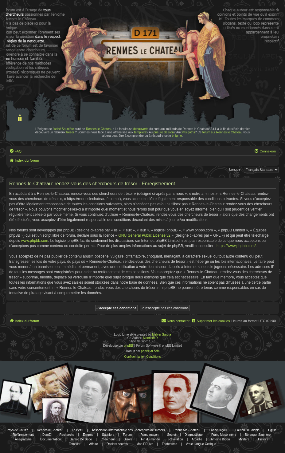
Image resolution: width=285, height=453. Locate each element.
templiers (140, 132)
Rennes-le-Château (187, 430)
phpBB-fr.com (150, 351)
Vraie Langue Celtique (201, 444)
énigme (177, 135)
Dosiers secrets (117, 444)
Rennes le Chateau (99, 129)
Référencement (23, 434)
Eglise (272, 430)
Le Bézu (77, 430)
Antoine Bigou (220, 439)
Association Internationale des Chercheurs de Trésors (128, 430)
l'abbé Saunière (63, 129)
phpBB (128, 345)
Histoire (263, 439)
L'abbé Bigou (218, 430)
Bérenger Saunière (258, 434)
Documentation (50, 439)
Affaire (93, 444)
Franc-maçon (149, 434)
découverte (140, 129)
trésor (70, 132)
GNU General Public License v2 (144, 235)
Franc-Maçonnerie (223, 434)
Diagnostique (193, 434)
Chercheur (107, 439)
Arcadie (197, 439)
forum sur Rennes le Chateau (222, 132)
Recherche (66, 434)
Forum (127, 434)
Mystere (244, 439)
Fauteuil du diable (247, 430)
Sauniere (108, 434)
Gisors (127, 439)
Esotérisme (169, 444)
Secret (171, 434)
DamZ (46, 434)
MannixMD (150, 338)
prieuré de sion (164, 132)
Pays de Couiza (17, 430)
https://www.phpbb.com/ (236, 246)
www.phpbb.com (34, 240)
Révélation (176, 439)
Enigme (88, 434)
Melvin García (161, 334)
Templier (74, 444)
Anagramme (23, 439)
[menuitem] (15, 151)
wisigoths (188, 132)
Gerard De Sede (80, 439)
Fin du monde (150, 439)
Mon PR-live (144, 444)
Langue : (235, 169)
